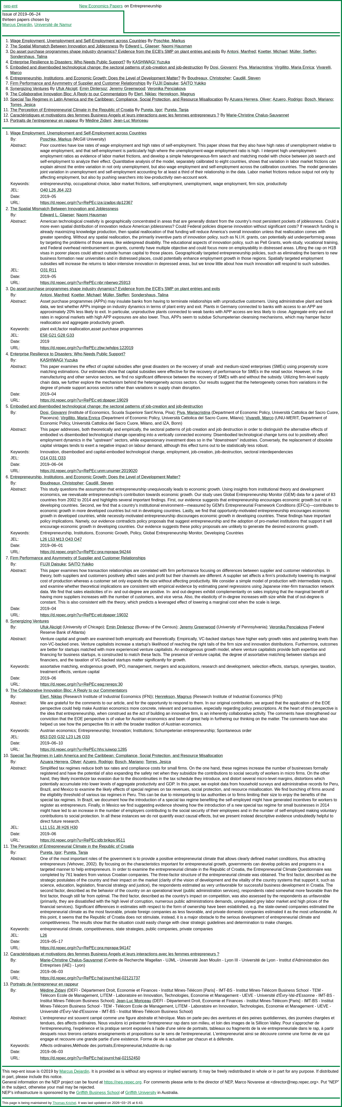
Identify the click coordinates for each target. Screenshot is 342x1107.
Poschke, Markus (169, 41)
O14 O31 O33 (53, 458)
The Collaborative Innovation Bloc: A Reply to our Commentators (68, 94)
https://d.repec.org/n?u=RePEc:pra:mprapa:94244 (85, 552)
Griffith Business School (98, 1092)
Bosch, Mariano (319, 99)
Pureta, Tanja (176, 110)
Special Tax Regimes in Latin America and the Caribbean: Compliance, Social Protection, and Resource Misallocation (116, 99)
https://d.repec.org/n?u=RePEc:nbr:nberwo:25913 (85, 282)
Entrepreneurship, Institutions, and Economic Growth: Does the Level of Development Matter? (95, 78)
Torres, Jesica (23, 105)
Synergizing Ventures (29, 88)
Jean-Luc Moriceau (130, 120)
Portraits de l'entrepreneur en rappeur (44, 120)
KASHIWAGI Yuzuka (151, 62)
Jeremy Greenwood (127, 88)
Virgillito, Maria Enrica (294, 67)
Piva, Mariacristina (255, 67)
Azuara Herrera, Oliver (250, 99)
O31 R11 (48, 270)
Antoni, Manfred (241, 51)
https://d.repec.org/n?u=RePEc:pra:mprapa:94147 (85, 948)
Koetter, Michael (273, 51)
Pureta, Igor (151, 110)
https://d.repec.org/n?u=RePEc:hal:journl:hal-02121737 (90, 978)
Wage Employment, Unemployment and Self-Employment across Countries (78, 41)
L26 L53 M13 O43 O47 (61, 539)
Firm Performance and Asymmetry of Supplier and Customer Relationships (78, 83)
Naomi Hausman (176, 46)
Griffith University (140, 1092)
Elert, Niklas (145, 94)
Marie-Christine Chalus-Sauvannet (257, 115)
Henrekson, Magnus (176, 94)
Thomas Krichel (64, 1103)
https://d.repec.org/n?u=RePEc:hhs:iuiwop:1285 (83, 749)
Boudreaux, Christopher (209, 78)
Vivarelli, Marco (259, 418)
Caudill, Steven (247, 78)
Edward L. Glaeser (142, 46)
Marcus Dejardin (17, 24)
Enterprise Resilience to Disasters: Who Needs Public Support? (67, 62)
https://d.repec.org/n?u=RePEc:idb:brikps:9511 (82, 840)
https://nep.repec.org (122, 1082)
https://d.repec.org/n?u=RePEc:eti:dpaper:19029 (84, 400)
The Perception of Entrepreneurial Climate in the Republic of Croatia (72, 110)
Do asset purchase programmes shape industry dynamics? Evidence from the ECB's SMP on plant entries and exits (115, 51)
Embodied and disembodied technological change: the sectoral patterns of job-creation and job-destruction (106, 67)
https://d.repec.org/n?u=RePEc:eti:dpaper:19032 (84, 615)
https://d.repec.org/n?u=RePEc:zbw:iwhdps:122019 (86, 348)
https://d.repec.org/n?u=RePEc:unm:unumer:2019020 (88, 471)
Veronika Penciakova (166, 88)
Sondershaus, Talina (28, 56)
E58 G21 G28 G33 (57, 335)
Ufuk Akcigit (67, 88)
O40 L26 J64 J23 (55, 190)
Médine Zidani (98, 120)
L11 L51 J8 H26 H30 (59, 827)
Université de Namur (53, 24)
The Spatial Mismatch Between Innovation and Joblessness (64, 46)
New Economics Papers (101, 6)
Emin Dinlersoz (93, 88)
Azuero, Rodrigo (287, 99)
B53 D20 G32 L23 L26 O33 (65, 737)
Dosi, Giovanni (223, 67)
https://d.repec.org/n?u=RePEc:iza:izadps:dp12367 (86, 202)
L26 (43, 935)
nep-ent (10, 6)
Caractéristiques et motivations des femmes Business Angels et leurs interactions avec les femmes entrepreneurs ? (114, 115)
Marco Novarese (250, 1082)
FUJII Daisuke (165, 83)
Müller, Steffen (303, 51)
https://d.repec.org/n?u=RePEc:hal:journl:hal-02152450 (90, 1058)
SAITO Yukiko (193, 83)
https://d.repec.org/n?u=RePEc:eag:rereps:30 (81, 684)
